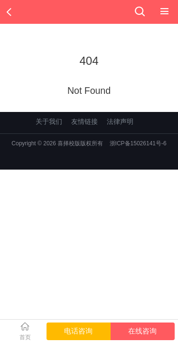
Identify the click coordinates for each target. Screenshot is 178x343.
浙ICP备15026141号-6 (138, 143)
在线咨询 (142, 331)
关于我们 (49, 121)
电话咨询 (78, 331)
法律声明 (120, 121)
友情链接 (84, 121)
